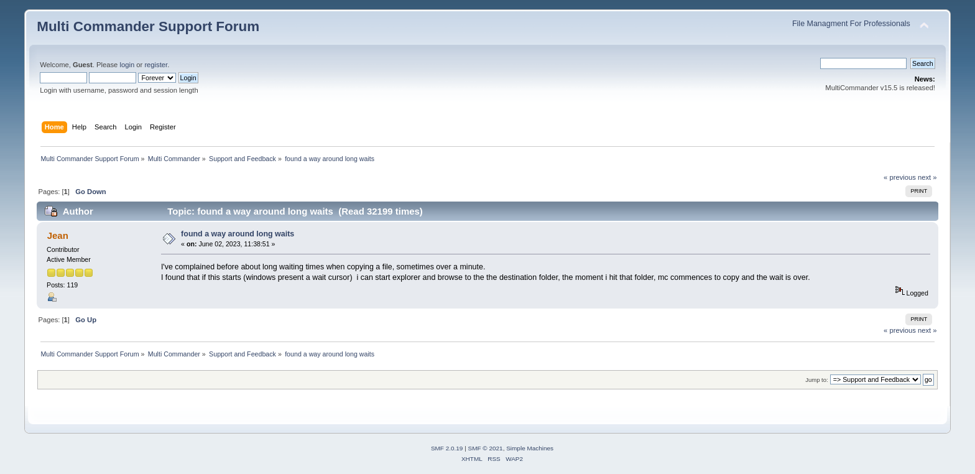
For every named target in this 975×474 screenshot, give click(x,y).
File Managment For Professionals (851, 23)
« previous (900, 177)
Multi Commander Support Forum (148, 26)
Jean (57, 235)
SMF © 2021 (485, 448)
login (126, 64)
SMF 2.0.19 (447, 448)
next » (927, 177)
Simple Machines (529, 448)
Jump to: (816, 379)
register (155, 64)
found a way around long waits (237, 234)
